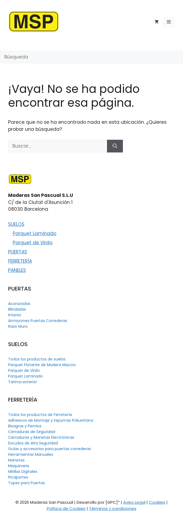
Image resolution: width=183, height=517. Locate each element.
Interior (14, 315)
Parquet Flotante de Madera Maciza (42, 365)
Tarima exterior (22, 382)
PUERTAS (17, 252)
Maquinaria (18, 466)
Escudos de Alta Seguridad (33, 443)
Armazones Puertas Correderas (37, 320)
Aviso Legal (134, 502)
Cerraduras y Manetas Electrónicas (41, 437)
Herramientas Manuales (30, 454)
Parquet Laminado (34, 233)
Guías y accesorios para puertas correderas (49, 448)
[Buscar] (115, 146)
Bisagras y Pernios (24, 426)
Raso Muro (18, 326)
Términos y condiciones (112, 508)
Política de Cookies (66, 508)
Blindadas (17, 309)
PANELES (17, 270)
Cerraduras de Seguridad (31, 431)
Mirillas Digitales (22, 471)
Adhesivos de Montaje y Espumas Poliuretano (50, 420)
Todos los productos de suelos (37, 359)
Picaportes (18, 477)
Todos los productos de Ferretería (40, 414)
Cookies (157, 502)
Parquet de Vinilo (33, 242)
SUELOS (16, 224)
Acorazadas (19, 303)
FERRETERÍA (20, 261)
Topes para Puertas (26, 483)
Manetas (16, 460)
